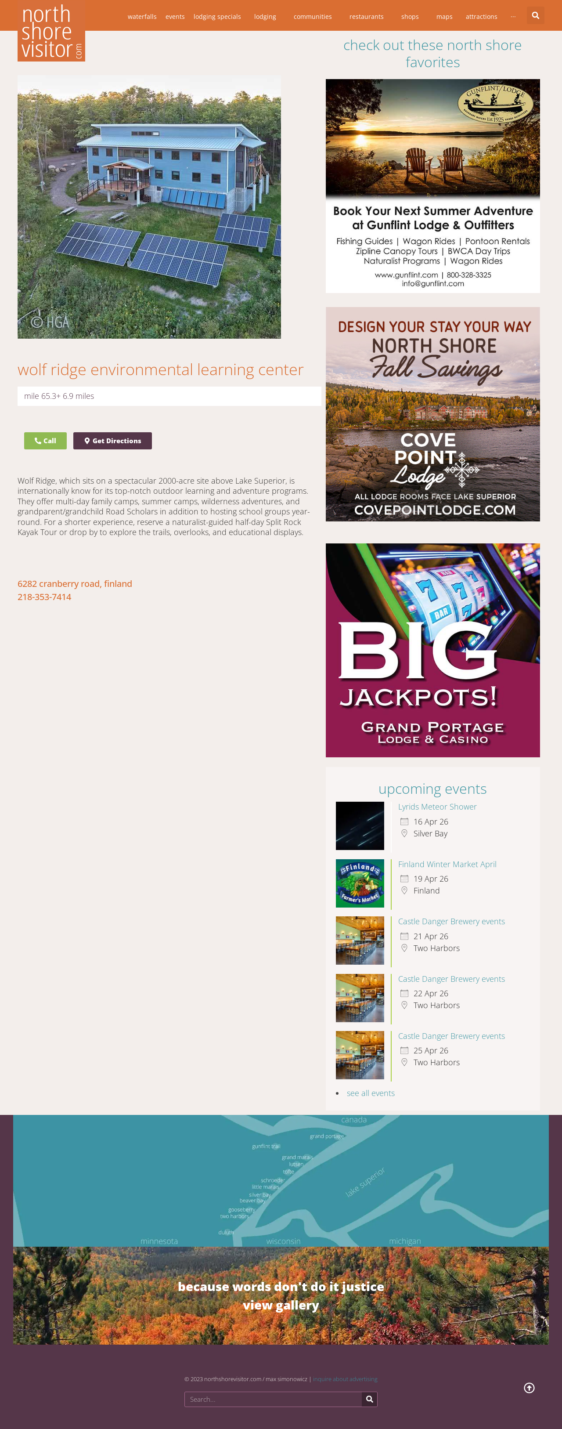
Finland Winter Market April (447, 864)
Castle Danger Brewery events (451, 921)
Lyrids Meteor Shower (437, 806)
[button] (535, 15)
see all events (371, 1093)
